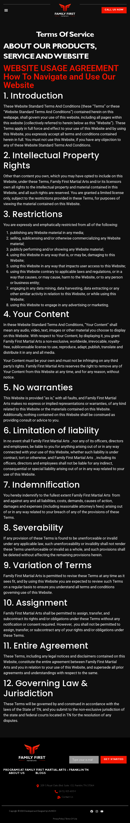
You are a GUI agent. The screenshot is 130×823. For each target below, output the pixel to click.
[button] (6, 10)
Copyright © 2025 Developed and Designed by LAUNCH (32, 811)
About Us (17, 773)
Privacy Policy (58, 819)
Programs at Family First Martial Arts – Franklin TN (47, 770)
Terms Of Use (71, 819)
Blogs (42, 773)
